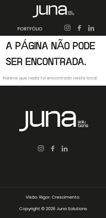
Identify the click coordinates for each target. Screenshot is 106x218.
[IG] (68, 29)
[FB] (79, 29)
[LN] (91, 29)
